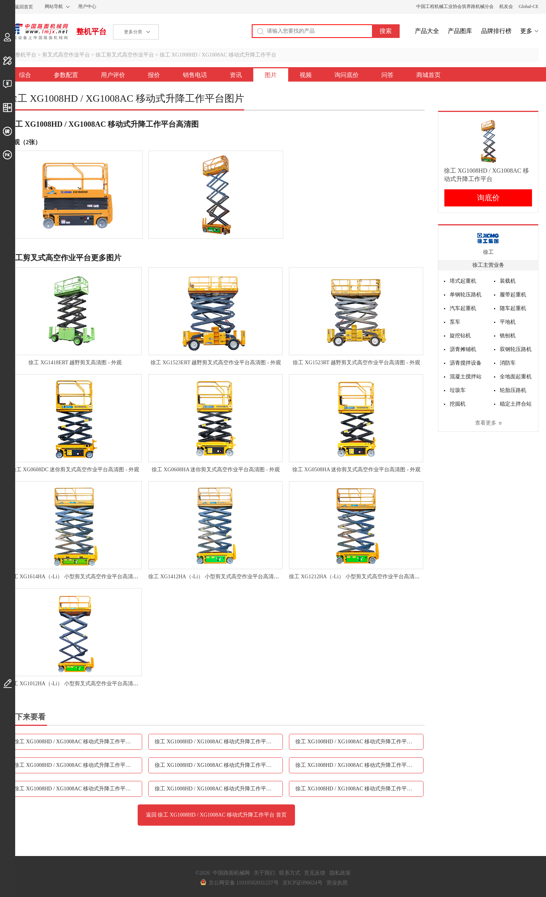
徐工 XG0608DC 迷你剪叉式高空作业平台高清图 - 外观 (75, 469)
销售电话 (195, 75)
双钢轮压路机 (516, 349)
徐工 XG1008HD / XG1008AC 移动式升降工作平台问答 (359, 789)
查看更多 (485, 423)
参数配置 (66, 75)
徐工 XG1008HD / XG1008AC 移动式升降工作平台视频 (77, 789)
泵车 (455, 322)
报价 (154, 75)
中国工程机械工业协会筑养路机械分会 (455, 6)
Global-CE (528, 6)
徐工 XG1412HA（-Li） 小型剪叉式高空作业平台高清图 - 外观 (221, 576)
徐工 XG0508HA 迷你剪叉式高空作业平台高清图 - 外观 (356, 469)
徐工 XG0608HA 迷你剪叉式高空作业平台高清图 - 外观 (216, 469)
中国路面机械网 (38, 31)
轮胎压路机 (513, 390)
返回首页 (24, 6)
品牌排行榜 (496, 31)
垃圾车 (458, 390)
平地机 (508, 322)
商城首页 (428, 75)
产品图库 (460, 31)
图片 (271, 75)
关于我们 (264, 873)
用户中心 (87, 6)
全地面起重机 (516, 376)
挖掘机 (458, 404)
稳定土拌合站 (516, 404)
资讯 (236, 75)
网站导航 (54, 6)
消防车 (508, 363)
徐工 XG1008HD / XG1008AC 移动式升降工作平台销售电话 (78, 765)
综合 (25, 75)
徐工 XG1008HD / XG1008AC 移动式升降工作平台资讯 (218, 765)
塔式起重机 (463, 281)
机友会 (506, 6)
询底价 (488, 198)
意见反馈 (314, 873)
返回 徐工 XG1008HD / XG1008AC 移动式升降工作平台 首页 (216, 815)
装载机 (508, 281)
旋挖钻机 (460, 335)
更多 (526, 31)
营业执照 (337, 883)
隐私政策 (340, 873)
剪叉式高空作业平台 (66, 55)
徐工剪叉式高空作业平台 (125, 55)
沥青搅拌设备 (466, 363)
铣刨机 (508, 335)
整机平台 (91, 31)
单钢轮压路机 (466, 294)
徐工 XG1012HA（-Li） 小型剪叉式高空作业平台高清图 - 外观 (80, 683)
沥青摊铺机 (463, 349)
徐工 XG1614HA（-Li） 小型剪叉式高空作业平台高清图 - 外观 (80, 576)
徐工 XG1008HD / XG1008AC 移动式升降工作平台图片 (359, 765)
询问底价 (346, 75)
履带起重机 (513, 294)
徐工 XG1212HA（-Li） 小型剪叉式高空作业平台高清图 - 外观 (362, 576)
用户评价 (113, 75)
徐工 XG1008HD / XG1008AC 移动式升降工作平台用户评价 (219, 741)
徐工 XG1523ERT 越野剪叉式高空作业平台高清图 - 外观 (216, 362)
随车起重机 (513, 308)
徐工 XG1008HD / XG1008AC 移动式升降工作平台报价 (359, 741)
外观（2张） (24, 142)
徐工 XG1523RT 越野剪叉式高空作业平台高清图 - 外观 (356, 362)
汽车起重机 (463, 308)
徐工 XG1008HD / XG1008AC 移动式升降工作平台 (218, 55)
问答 (387, 75)
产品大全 (427, 31)
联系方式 (289, 873)
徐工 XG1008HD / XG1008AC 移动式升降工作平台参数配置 (78, 741)
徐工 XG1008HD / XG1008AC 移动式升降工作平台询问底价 (219, 789)
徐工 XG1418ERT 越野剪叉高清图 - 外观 (75, 362)
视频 (306, 75)
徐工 (488, 252)
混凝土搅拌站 (466, 376)
